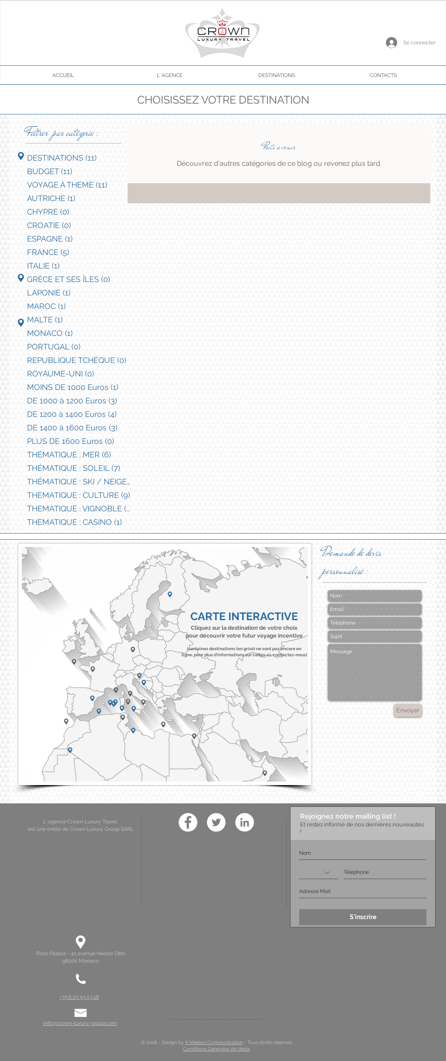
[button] (93, 669)
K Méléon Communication (214, 1042)
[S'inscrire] (362, 917)
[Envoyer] (408, 710)
